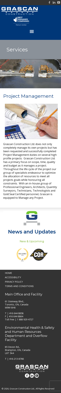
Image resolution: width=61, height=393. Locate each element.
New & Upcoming (32, 241)
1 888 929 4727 (25, 319)
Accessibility (13, 277)
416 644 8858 (16, 313)
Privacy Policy (14, 281)
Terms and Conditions (19, 286)
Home (8, 272)
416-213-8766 (16, 358)
